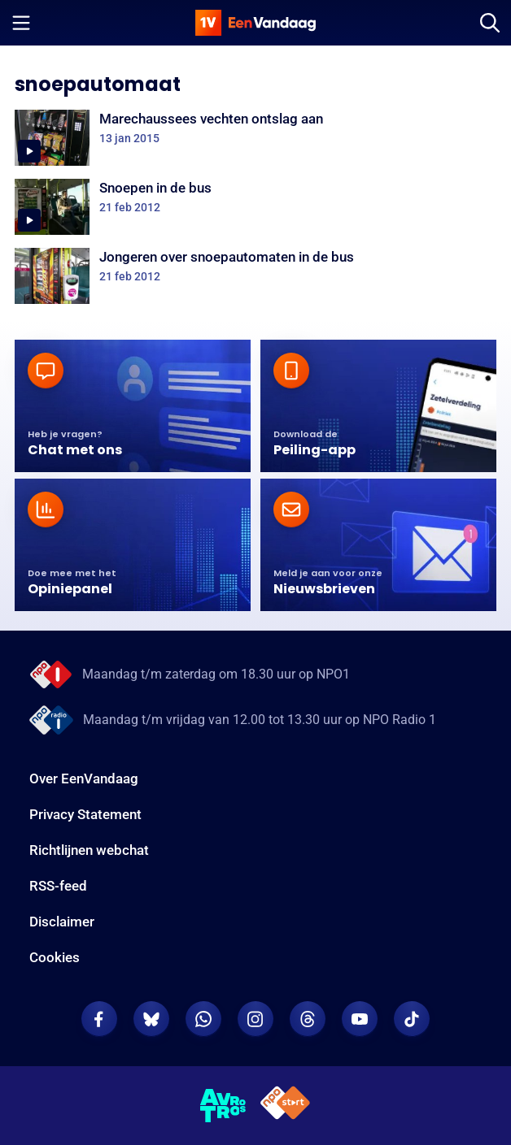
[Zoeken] (490, 22)
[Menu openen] (21, 22)
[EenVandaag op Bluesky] (151, 1019)
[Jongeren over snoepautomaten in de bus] (255, 276)
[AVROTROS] (223, 1106)
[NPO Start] (285, 1105)
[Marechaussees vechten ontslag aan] (255, 138)
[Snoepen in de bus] (255, 207)
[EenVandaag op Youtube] (360, 1019)
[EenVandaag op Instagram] (255, 1019)
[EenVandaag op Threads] (307, 1019)
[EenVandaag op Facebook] (99, 1019)
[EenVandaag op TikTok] (412, 1019)
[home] (255, 23)
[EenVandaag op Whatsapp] (203, 1019)
